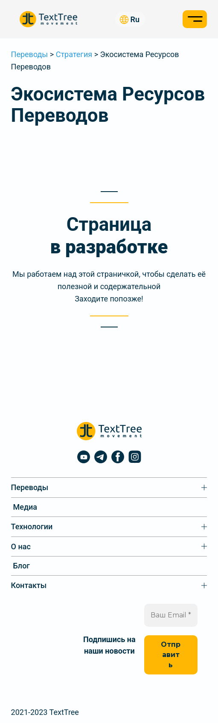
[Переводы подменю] (109, 487)
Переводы (29, 54)
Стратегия (74, 54)
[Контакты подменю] (109, 585)
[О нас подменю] (109, 546)
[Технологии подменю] (109, 526)
